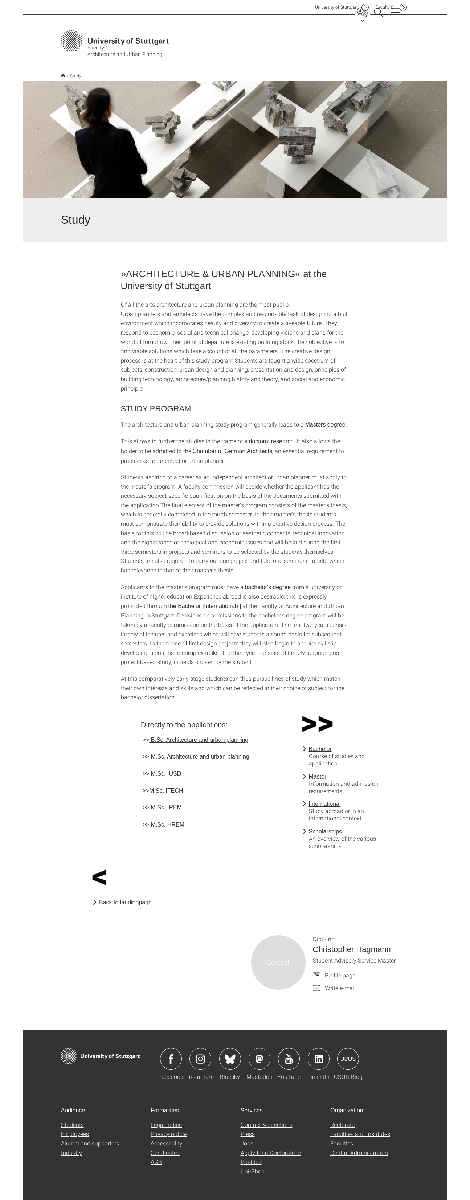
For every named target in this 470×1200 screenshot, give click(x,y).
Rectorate (342, 1120)
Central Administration (359, 1148)
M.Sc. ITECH (166, 786)
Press (248, 1129)
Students (72, 1120)
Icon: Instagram (200, 1054)
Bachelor (320, 744)
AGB (156, 1157)
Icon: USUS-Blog (348, 1054)
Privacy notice (169, 1129)
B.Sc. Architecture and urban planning (198, 735)
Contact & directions (267, 1120)
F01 (385, 7)
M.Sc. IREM (165, 803)
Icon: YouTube (289, 1054)
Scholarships (325, 827)
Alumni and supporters (90, 1138)
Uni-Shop (253, 1166)
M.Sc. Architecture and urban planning (200, 752)
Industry (71, 1148)
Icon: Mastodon (259, 1054)
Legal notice (166, 1120)
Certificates (165, 1148)
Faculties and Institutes (360, 1129)
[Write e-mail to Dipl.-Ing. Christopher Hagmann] (334, 983)
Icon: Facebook (171, 1054)
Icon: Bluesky (230, 1054)
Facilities (341, 1138)
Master (318, 772)
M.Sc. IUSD (166, 769)
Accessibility (167, 1138)
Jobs (247, 1138)
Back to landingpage (125, 898)
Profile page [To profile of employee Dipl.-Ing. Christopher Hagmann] (340, 970)
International (325, 799)
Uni (336, 7)
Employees (75, 1129)
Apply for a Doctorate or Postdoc (271, 1152)
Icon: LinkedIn (319, 1054)
